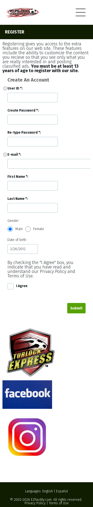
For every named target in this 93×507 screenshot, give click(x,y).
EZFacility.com (41, 500)
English (47, 491)
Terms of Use (59, 503)
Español (62, 491)
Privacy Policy (35, 503)
